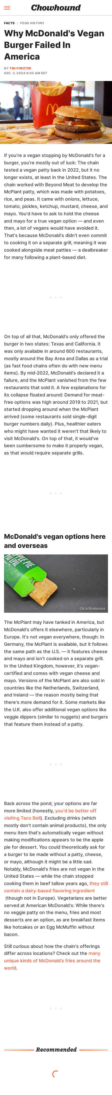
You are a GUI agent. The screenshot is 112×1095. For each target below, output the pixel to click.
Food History (32, 23)
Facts (9, 23)
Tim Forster (20, 68)
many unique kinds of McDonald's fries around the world (52, 961)
